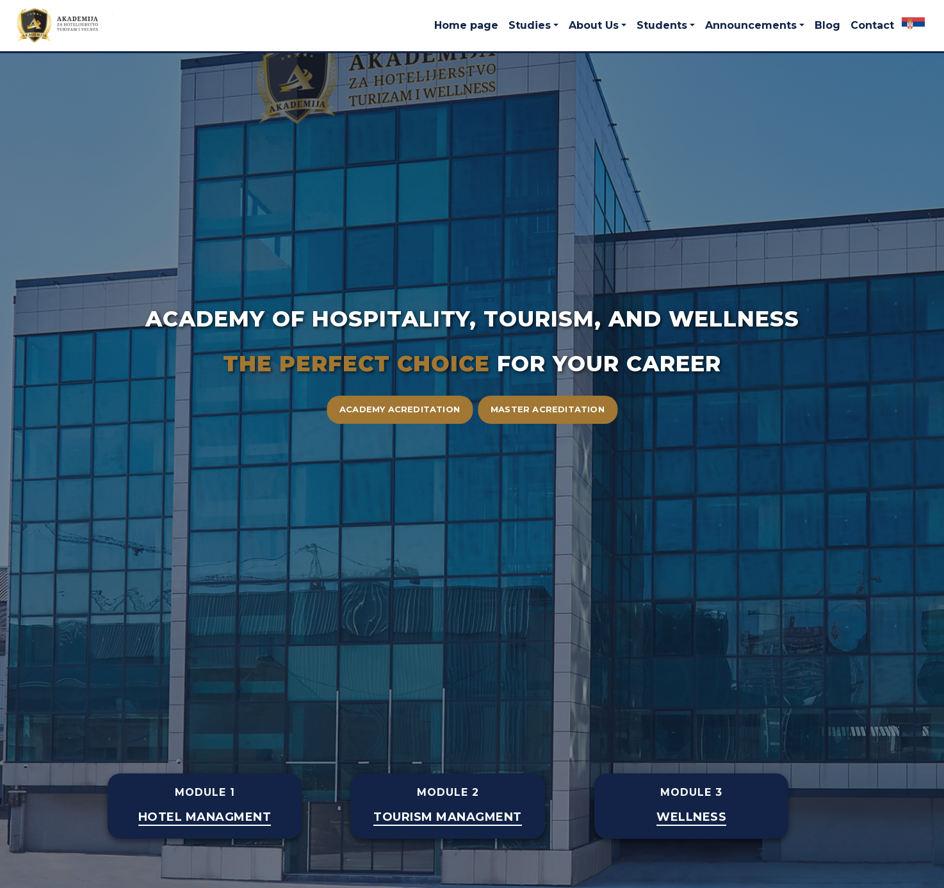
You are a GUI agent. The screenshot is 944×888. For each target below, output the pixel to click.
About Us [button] (594, 25)
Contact (872, 25)
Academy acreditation (399, 409)
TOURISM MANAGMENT (447, 817)
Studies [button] (530, 25)
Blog (827, 25)
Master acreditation (548, 409)
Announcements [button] (751, 25)
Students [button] (662, 25)
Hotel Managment (205, 817)
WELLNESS (691, 817)
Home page (466, 25)
